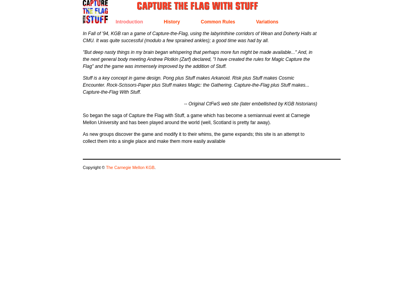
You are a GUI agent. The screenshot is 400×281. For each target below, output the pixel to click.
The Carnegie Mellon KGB (130, 167)
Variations (267, 22)
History (172, 22)
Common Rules (218, 22)
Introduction (129, 22)
